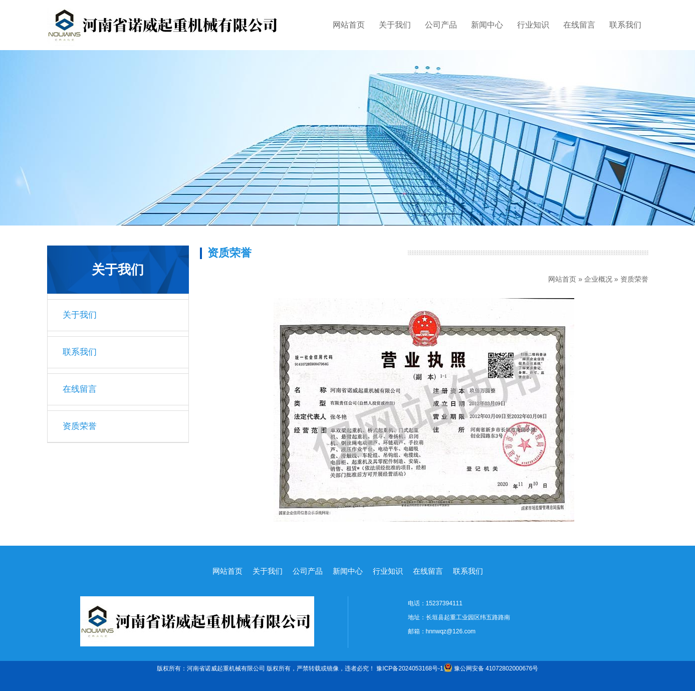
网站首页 (349, 25)
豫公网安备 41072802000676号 (491, 668)
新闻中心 (487, 25)
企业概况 (598, 279)
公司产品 (441, 25)
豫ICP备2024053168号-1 (409, 668)
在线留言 (579, 25)
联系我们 (625, 25)
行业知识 (533, 25)
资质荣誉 (80, 426)
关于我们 (395, 25)
